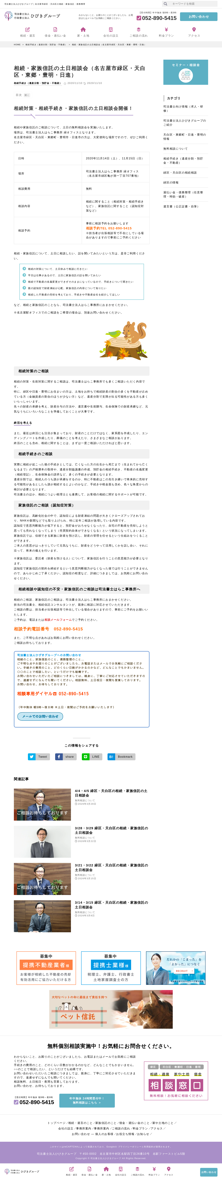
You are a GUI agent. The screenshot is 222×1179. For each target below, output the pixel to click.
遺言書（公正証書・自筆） (181, 206)
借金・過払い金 (89, 1170)
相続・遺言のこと (80, 1122)
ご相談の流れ (121, 1127)
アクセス (157, 1127)
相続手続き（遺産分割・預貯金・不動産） (46, 45)
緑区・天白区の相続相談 (180, 172)
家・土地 (106, 1170)
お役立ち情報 (125, 1133)
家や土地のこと (163, 1122)
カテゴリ (174, 98)
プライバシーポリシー (130, 1146)
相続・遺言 (71, 1170)
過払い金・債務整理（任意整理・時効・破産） (183, 194)
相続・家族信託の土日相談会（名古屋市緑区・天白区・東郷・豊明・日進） (109, 45)
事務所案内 (83, 1127)
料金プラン (140, 1127)
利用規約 (148, 1146)
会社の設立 (66, 1127)
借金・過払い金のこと (134, 1122)
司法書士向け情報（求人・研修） (183, 108)
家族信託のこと (106, 1122)
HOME (17, 45)
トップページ (56, 1122)
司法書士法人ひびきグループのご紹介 (184, 122)
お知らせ (143, 1133)
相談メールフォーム (58, 619)
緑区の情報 (171, 182)
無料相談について (85, 800)
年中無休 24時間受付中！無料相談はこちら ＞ (87, 1099)
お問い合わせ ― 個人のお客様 (93, 1133)
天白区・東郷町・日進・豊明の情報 (184, 136)
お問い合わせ (199, 16)
